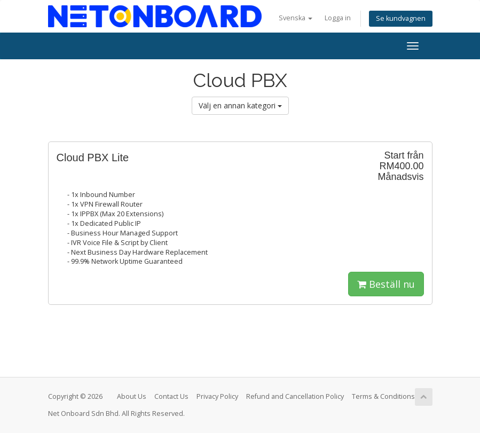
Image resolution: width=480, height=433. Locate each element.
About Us (131, 396)
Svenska (295, 17)
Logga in (338, 17)
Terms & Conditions (383, 396)
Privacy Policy (217, 396)
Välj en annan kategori (240, 105)
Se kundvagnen (401, 18)
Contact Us (171, 396)
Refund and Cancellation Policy (295, 396)
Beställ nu (386, 284)
